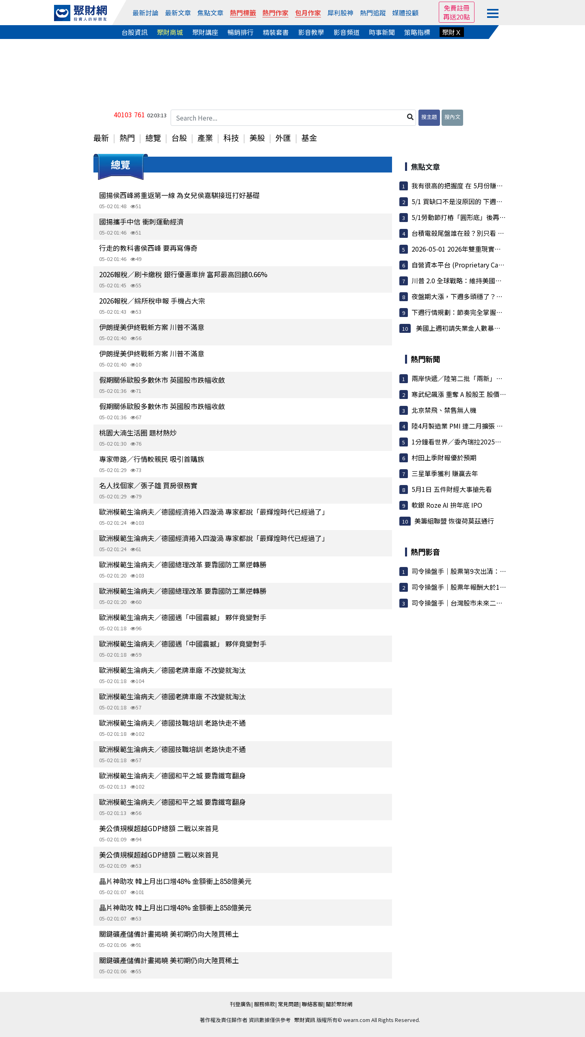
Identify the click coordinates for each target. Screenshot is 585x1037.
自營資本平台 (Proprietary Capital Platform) (477, 264)
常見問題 (288, 1004)
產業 (205, 137)
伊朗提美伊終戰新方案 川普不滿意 (151, 327)
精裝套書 (276, 32)
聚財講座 (205, 32)
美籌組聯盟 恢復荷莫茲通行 (454, 521)
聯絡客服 (312, 1004)
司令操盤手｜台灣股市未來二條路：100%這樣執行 (485, 603)
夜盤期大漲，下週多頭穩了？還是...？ (466, 296)
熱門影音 (425, 551)
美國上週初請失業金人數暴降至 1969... (471, 328)
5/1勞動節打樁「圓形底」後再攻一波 (465, 217)
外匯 (283, 137)
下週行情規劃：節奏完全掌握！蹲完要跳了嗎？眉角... (489, 312)
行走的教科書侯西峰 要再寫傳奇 (148, 248)
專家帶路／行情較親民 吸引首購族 (151, 459)
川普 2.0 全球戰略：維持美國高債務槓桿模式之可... (485, 280)
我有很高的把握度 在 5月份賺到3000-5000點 (476, 185)
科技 (231, 137)
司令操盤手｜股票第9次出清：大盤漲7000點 (476, 571)
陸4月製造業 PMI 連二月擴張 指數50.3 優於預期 (481, 426)
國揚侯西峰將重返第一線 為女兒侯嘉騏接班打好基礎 (179, 195)
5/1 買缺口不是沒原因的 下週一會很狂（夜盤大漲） (486, 201)
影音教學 (311, 32)
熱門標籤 (243, 12)
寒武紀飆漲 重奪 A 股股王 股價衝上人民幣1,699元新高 (490, 394)
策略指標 (417, 32)
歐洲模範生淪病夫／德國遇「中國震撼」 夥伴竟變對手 (182, 617)
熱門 (127, 137)
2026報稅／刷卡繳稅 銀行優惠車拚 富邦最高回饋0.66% (183, 274)
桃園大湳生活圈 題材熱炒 (138, 432)
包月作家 (308, 12)
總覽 (153, 137)
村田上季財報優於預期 (444, 457)
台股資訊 (134, 32)
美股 (257, 137)
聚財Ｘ (452, 32)
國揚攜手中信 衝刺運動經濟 (141, 221)
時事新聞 (382, 32)
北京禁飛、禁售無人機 (444, 410)
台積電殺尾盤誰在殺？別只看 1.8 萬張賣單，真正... (485, 233)
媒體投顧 (405, 12)
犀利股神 (340, 12)
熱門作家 (275, 12)
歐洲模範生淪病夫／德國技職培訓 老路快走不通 (172, 723)
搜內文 (452, 117)
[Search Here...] (293, 118)
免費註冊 (457, 7)
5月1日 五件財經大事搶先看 (452, 489)
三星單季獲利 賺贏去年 (445, 473)
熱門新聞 (425, 359)
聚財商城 (170, 32)
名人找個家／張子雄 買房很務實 (148, 485)
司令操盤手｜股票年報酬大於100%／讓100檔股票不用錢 (494, 587)
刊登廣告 (240, 1004)
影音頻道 (347, 32)
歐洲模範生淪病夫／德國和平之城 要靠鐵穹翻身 (172, 775)
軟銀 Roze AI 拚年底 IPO (447, 505)
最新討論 (145, 12)
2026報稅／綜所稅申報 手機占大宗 (152, 300)
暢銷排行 (241, 32)
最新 (101, 137)
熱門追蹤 (373, 12)
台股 (179, 137)
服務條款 (264, 1004)
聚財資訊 (304, 1020)
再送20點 (456, 16)
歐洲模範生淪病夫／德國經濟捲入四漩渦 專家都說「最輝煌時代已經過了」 (214, 512)
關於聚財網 (339, 1004)
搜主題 (429, 117)
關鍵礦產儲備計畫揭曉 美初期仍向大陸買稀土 (169, 934)
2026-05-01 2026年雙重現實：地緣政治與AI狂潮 (482, 249)
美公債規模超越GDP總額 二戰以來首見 (159, 828)
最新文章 (178, 12)
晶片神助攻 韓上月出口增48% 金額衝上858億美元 (175, 881)
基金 (309, 137)
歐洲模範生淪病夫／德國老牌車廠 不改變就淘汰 (172, 670)
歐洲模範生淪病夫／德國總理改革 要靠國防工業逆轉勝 (182, 564)
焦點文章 (210, 12)
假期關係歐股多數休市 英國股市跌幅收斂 (162, 380)
